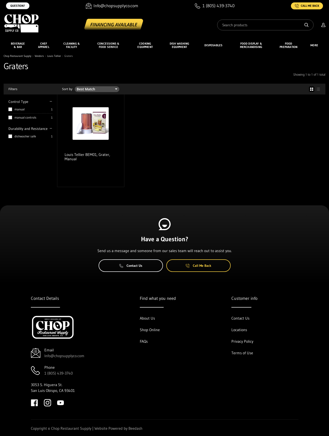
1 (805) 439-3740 (58, 373)
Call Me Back (307, 6)
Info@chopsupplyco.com (64, 355)
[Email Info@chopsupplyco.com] (112, 6)
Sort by (67, 89)
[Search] (265, 25)
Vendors (39, 56)
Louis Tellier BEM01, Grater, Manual (87, 156)
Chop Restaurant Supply (17, 56)
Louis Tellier (54, 56)
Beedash (135, 428)
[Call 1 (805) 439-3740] (215, 6)
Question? (17, 5)
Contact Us (130, 265)
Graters (68, 56)
